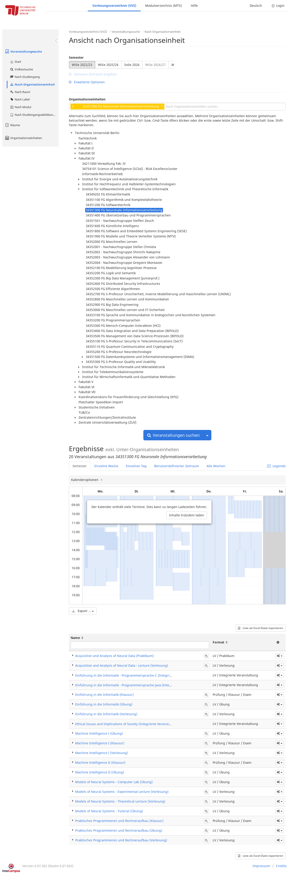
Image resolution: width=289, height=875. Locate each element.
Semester (76, 57)
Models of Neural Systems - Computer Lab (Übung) (114, 782)
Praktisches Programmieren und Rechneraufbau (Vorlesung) (121, 840)
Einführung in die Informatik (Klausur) (104, 694)
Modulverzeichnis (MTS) (163, 5)
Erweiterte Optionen (87, 82)
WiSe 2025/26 (108, 65)
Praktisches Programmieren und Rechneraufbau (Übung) (118, 830)
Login (277, 5)
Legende (276, 466)
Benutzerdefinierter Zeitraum (176, 466)
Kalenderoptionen (85, 480)
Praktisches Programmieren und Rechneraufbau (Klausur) (119, 821)
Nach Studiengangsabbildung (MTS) (34, 115)
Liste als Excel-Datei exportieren (260, 628)
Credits (281, 866)
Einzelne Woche (106, 466)
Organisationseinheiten (23, 138)
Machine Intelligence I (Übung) (99, 733)
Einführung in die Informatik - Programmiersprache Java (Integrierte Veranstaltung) (139, 685)
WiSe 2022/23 (82, 65)
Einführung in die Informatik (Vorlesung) (106, 714)
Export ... (83, 611)
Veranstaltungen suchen (173, 435)
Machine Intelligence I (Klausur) (99, 743)
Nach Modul (20, 107)
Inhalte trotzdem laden (186, 515)
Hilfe (194, 5)
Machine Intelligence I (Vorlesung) (101, 753)
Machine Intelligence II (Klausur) (100, 762)
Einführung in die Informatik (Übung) (103, 704)
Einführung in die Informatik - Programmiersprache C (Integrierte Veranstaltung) (137, 675)
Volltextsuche (21, 69)
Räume (12, 125)
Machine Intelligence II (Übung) (99, 772)
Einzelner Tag (136, 466)
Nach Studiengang (25, 77)
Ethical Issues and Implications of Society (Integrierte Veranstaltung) (127, 724)
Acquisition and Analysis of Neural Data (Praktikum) (114, 656)
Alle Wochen (216, 466)
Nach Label (20, 99)
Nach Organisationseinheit (32, 84)
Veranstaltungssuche (23, 51)
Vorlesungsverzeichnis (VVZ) (114, 5)
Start (15, 62)
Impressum (261, 866)
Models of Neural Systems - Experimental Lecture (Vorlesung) (121, 791)
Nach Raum (20, 92)
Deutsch (256, 5)
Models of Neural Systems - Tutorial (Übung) (109, 811)
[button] (279, 655)
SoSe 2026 (132, 65)
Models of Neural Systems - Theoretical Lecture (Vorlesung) (120, 801)
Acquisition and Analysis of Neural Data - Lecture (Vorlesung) (121, 665)
